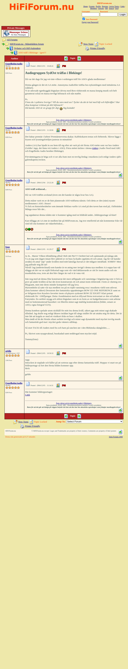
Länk (27, 394)
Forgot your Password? (90, 22)
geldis (8, 351)
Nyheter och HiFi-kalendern (27, 48)
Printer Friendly (97, 48)
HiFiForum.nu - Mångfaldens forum (27, 44)
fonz (7, 247)
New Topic (88, 44)
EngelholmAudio (13, 63)
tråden (95, 148)
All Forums (12, 39)
